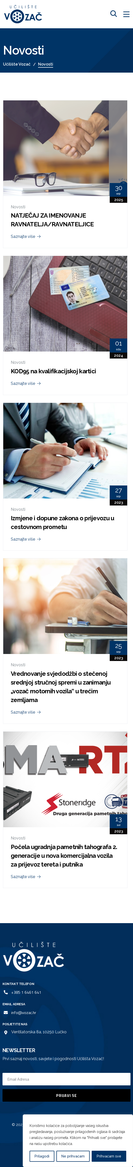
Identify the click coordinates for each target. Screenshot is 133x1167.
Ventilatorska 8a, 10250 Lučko (39, 1032)
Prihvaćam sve (109, 1156)
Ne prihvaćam (73, 1156)
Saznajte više (26, 236)
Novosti (18, 207)
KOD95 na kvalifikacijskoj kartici (53, 371)
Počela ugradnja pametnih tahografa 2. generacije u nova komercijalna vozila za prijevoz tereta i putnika (64, 855)
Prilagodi (42, 1156)
